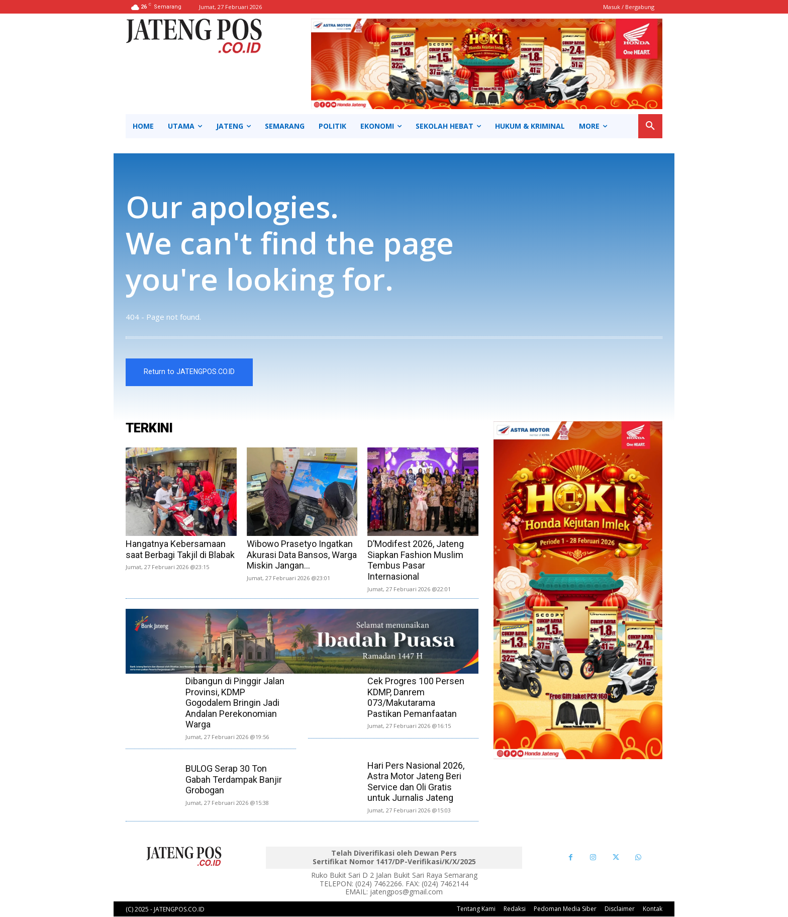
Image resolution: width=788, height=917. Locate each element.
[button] (650, 126)
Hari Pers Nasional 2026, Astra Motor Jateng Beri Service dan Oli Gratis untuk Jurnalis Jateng (415, 781)
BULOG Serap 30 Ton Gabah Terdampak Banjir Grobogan (233, 779)
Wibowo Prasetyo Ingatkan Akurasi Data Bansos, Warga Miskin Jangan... (302, 554)
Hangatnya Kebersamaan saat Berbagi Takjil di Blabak (180, 549)
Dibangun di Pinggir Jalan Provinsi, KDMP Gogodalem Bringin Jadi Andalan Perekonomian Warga (234, 702)
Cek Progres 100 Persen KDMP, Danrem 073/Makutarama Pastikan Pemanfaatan (415, 697)
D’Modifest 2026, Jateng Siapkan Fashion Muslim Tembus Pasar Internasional (415, 560)
